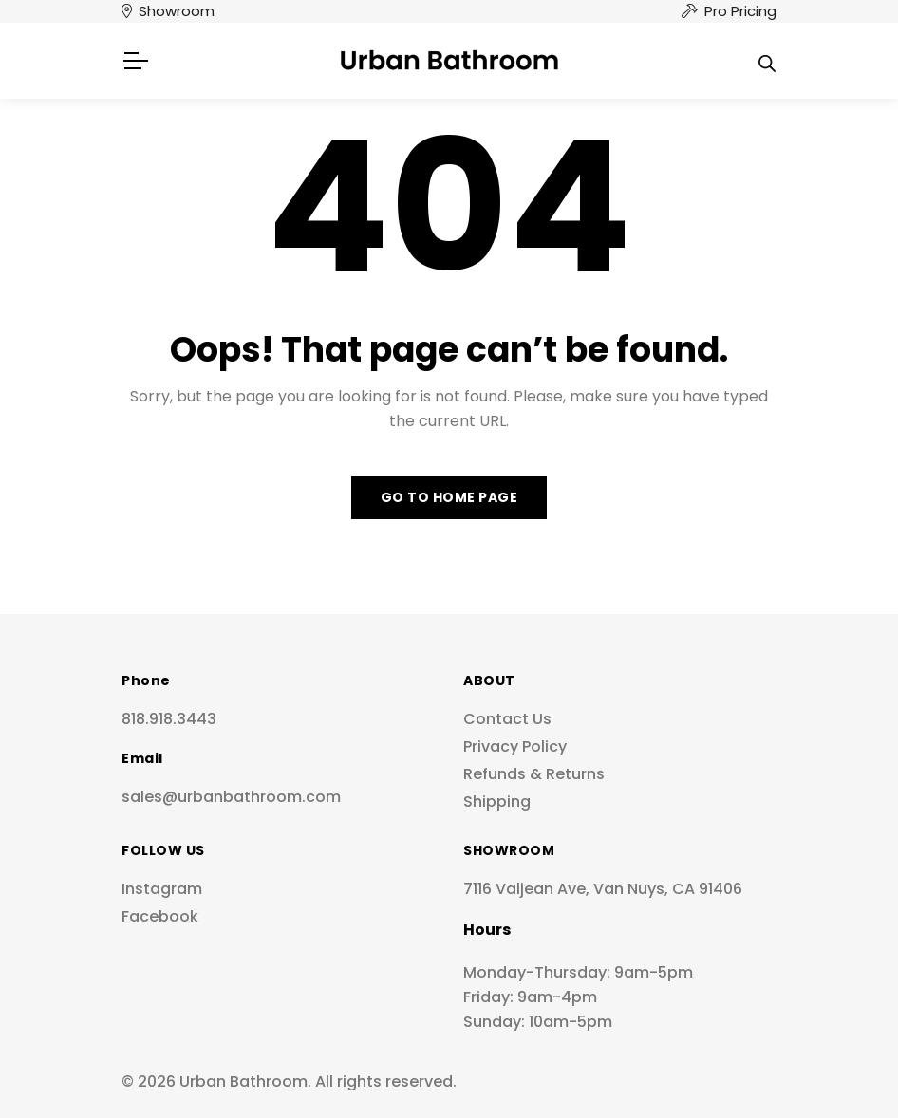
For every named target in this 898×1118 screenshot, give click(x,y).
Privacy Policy (515, 746)
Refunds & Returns (534, 774)
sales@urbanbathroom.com (231, 797)
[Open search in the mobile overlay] (767, 60)
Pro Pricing (740, 11)
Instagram (162, 889)
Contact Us (507, 719)
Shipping (497, 801)
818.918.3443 (169, 719)
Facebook (160, 916)
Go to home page (449, 497)
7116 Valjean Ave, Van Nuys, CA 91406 (602, 889)
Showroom (177, 11)
